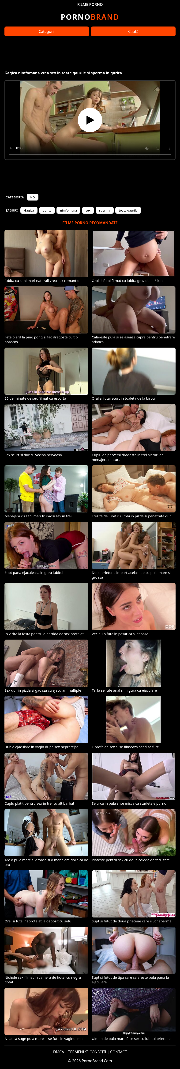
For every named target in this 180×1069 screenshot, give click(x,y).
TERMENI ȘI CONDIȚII (87, 1051)
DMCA (58, 1051)
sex (88, 210)
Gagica (29, 210)
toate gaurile (128, 210)
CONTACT (118, 1051)
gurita (47, 210)
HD (32, 197)
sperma (104, 210)
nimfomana (68, 210)
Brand (90, 17)
